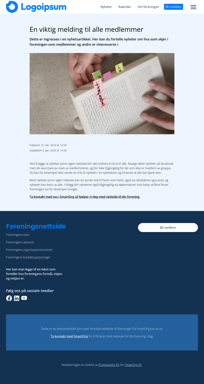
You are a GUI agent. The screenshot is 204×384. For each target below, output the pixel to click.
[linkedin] (17, 298)
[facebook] (9, 298)
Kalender (124, 7)
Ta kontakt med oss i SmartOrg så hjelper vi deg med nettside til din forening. (85, 197)
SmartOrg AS (133, 365)
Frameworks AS (109, 365)
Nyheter (106, 7)
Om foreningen (148, 7)
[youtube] (24, 298)
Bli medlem (173, 7)
